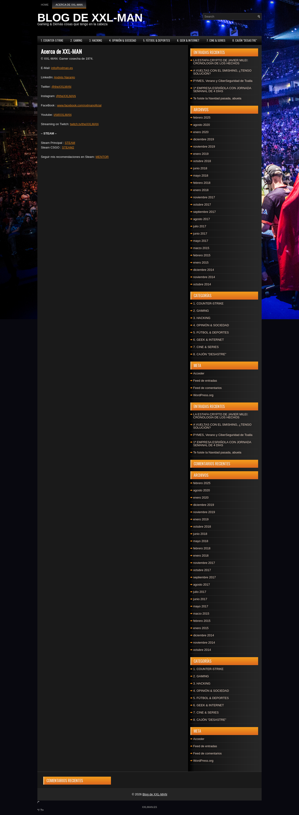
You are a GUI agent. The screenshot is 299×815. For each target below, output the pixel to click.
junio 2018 (200, 168)
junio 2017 (200, 233)
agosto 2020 (201, 125)
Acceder (198, 373)
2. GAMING (76, 40)
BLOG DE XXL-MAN (90, 17)
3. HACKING (95, 40)
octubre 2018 (202, 161)
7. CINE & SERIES (215, 40)
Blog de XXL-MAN (154, 794)
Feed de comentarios (207, 388)
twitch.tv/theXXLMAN (84, 124)
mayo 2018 (200, 175)
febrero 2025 (201, 117)
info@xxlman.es (62, 68)
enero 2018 (201, 190)
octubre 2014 (202, 284)
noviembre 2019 (204, 146)
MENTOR (102, 157)
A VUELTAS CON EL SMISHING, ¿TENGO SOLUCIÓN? (222, 72)
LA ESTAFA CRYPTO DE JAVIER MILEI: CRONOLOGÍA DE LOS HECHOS (220, 61)
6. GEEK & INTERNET (188, 40)
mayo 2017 (200, 241)
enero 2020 (201, 132)
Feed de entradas (205, 380)
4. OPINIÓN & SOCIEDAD (122, 40)
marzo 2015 (201, 248)
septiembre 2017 (204, 212)
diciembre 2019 (203, 139)
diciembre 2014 (203, 270)
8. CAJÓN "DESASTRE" (244, 40)
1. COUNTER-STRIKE (52, 40)
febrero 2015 (201, 255)
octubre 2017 (202, 204)
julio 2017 (199, 226)
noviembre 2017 (204, 197)
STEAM (70, 143)
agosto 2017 (201, 219)
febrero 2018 (201, 183)
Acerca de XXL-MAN (69, 4)
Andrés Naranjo (64, 77)
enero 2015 (201, 262)
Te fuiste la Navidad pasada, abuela (217, 98)
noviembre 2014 (204, 277)
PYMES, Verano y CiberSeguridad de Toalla (222, 81)
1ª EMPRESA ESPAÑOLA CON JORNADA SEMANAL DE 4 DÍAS (222, 89)
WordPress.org (203, 395)
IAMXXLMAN (62, 114)
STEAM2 (68, 147)
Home (45, 4)
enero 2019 (201, 154)
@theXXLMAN (61, 86)
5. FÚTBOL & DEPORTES (156, 40)
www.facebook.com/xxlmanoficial (79, 105)
